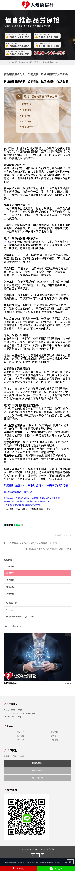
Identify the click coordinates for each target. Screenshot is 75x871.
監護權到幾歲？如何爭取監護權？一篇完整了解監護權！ (37, 485)
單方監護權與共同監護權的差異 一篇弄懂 (22, 505)
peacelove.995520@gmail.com (20, 616)
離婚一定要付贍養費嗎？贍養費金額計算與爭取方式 (27, 501)
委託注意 (54, 736)
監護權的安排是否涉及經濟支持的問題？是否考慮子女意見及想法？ (34, 498)
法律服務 (10, 594)
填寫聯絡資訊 (37, 763)
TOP (70, 862)
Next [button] (69, 634)
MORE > (68, 683)
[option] (37, 659)
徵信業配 (10, 587)
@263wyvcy (17, 626)
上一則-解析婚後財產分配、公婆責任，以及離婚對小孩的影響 (30, 543)
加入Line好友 (13, 610)
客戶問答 (20, 740)
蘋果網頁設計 (51, 849)
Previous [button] (66, 634)
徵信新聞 (14, 62)
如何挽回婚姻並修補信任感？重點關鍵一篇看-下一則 (48, 549)
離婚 (6, 241)
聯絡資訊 (54, 740)
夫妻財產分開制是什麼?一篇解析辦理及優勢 (27, 509)
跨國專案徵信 (10, 683)
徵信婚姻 (10, 580)
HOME (6, 62)
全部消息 (10, 566)
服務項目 (54, 732)
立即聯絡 (18, 868)
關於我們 (20, 732)
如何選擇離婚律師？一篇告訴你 (18, 492)
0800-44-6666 (13, 603)
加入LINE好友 (37, 778)
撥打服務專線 (37, 771)
